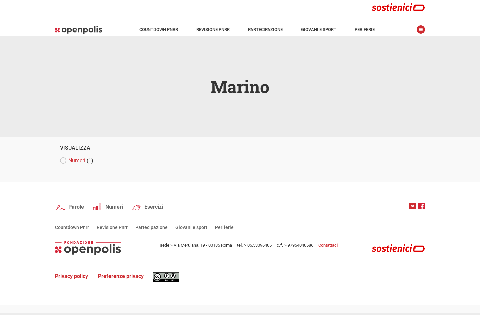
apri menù (421, 29)
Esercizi (153, 207)
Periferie (365, 29)
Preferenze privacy (121, 276)
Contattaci (328, 245)
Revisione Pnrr (213, 29)
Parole (76, 207)
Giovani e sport (318, 29)
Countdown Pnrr (158, 29)
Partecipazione (265, 29)
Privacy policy (71, 276)
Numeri (80, 160)
